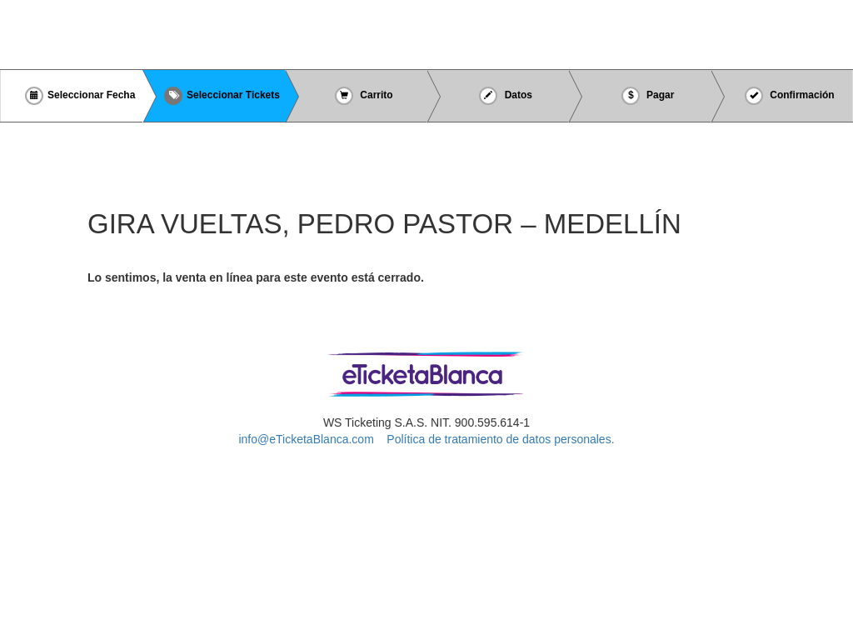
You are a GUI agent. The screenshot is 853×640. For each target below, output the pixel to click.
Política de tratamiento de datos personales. (500, 439)
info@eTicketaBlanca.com (305, 439)
